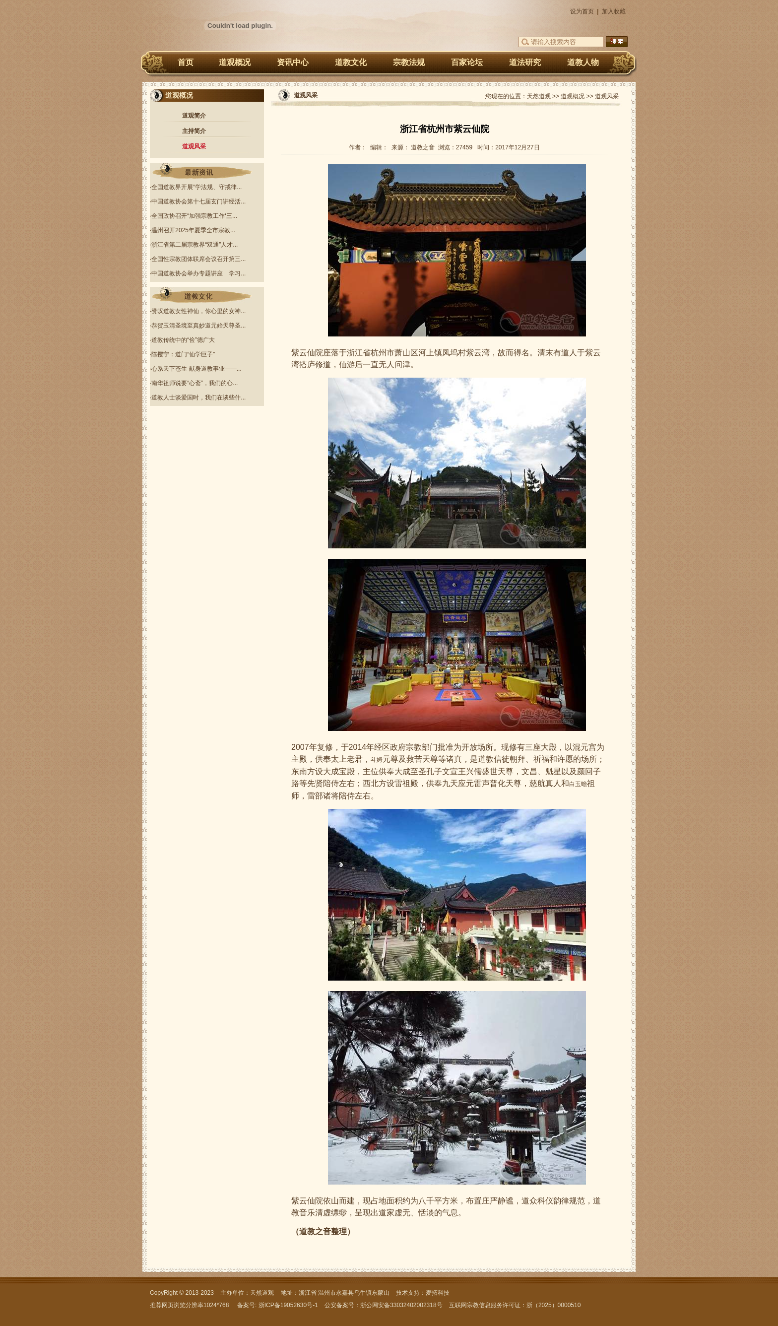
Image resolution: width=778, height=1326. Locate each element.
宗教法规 (409, 62)
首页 (186, 62)
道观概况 (235, 62)
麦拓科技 (438, 1292)
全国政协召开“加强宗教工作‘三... (194, 215)
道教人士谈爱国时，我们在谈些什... (198, 397)
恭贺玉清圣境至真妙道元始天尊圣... (198, 325)
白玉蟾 (578, 784)
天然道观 (539, 96)
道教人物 (583, 62)
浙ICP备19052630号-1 (288, 1305)
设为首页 (582, 11)
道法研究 (525, 62)
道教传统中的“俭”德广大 (183, 339)
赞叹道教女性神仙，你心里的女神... (198, 311)
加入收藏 (614, 11)
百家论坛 (467, 62)
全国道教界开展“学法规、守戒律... (196, 187)
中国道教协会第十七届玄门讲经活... (198, 201)
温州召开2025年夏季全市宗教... (193, 230)
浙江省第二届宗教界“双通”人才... (194, 244)
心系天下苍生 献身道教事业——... (196, 368)
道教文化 (351, 62)
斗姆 (377, 759)
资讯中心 (293, 62)
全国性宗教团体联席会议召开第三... (198, 259)
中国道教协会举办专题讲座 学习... (198, 273)
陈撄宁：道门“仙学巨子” (183, 354)
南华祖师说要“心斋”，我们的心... (194, 383)
